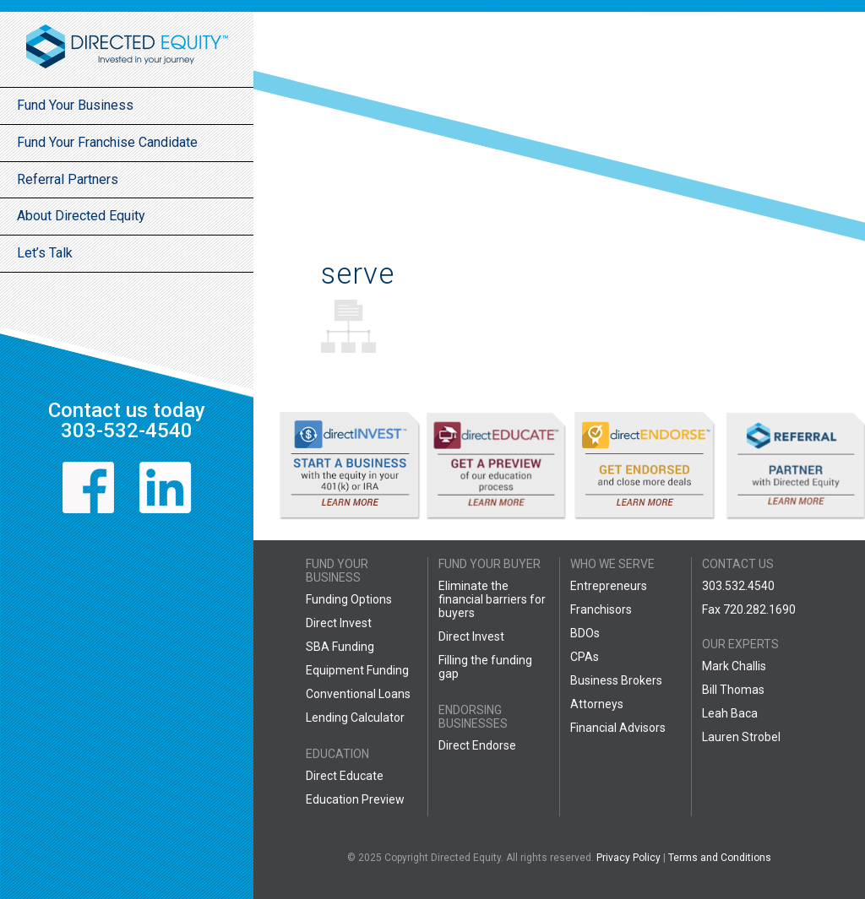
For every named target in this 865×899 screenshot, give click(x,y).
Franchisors (601, 609)
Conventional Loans (358, 694)
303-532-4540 (127, 430)
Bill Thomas (733, 689)
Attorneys (596, 704)
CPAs (584, 656)
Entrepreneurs (608, 586)
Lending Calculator (355, 717)
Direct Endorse (477, 745)
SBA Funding (340, 646)
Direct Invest (339, 623)
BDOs (585, 633)
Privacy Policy (628, 858)
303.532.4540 (738, 586)
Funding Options (349, 599)
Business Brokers (616, 680)
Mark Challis (734, 666)
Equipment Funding (357, 670)
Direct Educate (345, 776)
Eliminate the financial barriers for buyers (492, 599)
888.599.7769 (738, 633)
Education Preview (355, 799)
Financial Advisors (618, 727)
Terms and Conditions (719, 858)
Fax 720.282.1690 (749, 609)
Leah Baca (730, 713)
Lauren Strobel (741, 737)
